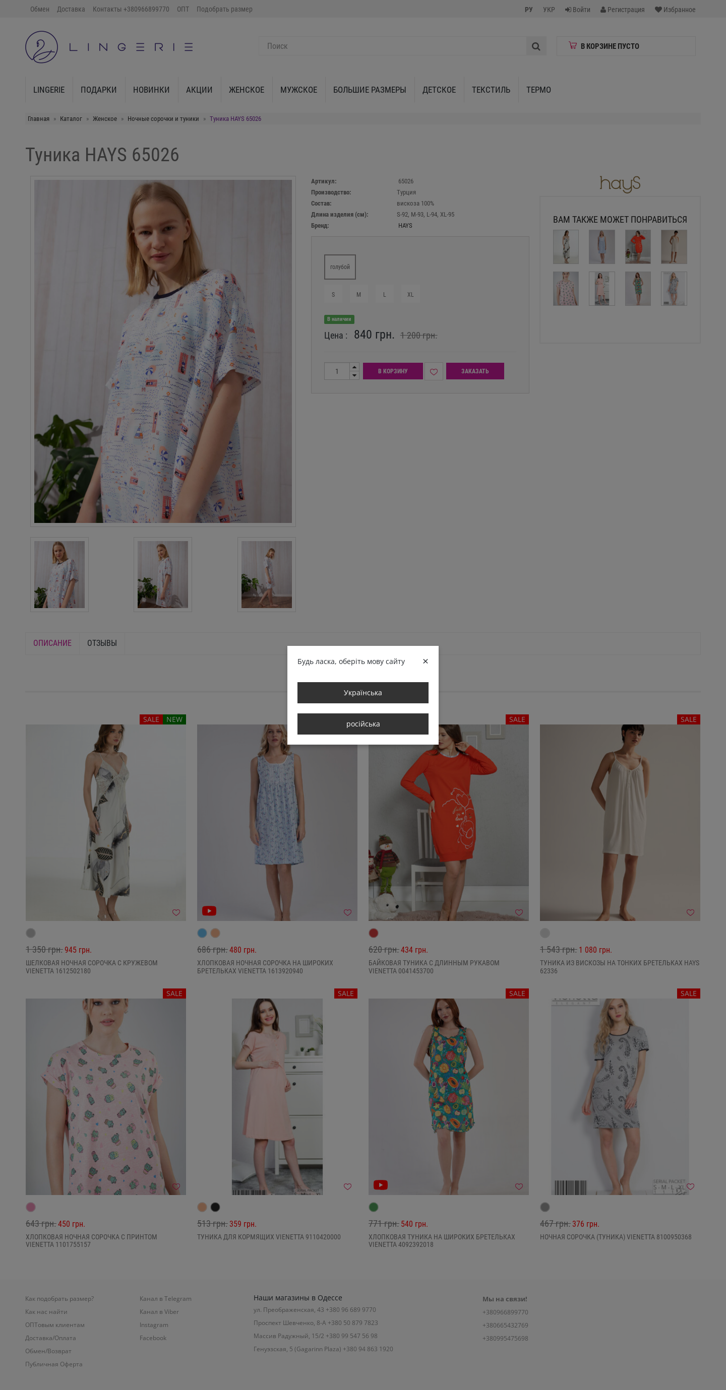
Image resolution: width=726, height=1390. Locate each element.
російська (363, 724)
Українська (363, 692)
